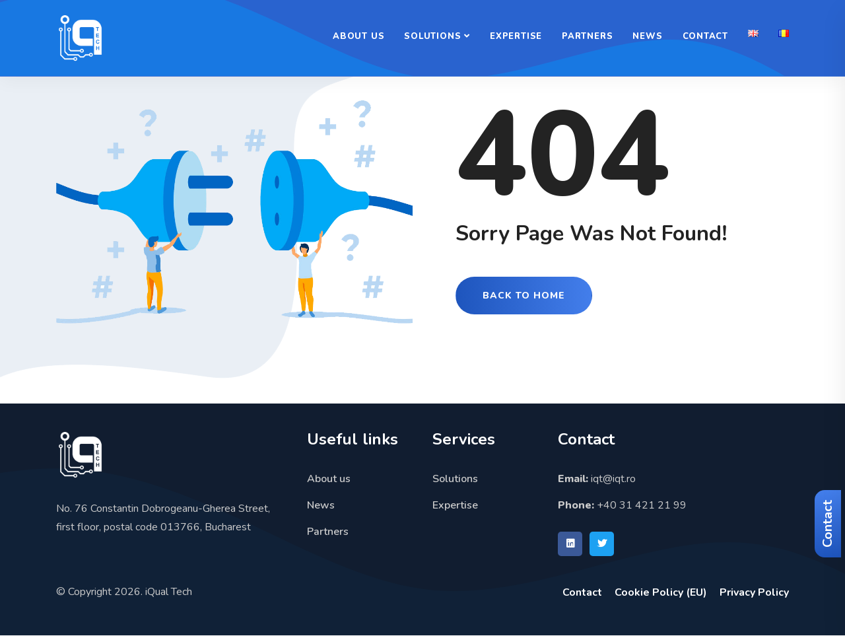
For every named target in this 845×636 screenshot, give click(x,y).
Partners (587, 36)
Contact (827, 524)
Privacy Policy (754, 592)
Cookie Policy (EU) (661, 592)
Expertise (516, 36)
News (647, 36)
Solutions (432, 36)
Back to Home (524, 295)
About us (358, 36)
